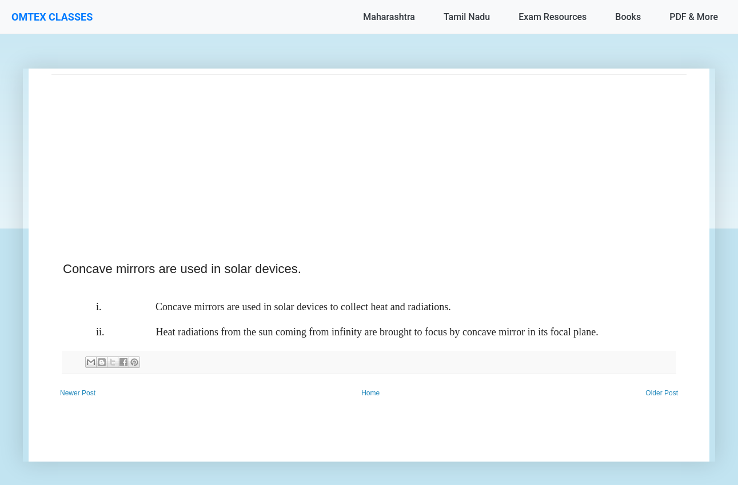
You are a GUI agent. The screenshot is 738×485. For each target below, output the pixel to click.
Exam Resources (552, 16)
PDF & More (693, 16)
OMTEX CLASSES (52, 17)
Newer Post (77, 393)
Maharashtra (389, 16)
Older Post (661, 393)
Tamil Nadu (467, 16)
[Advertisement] (369, 155)
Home (370, 393)
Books (628, 16)
